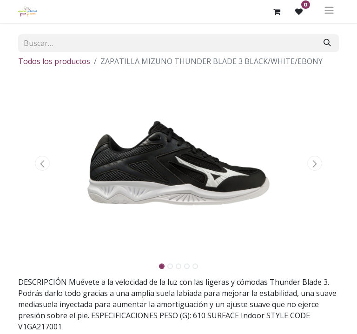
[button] (42, 163)
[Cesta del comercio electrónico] (276, 11)
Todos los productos (54, 61)
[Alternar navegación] (329, 11)
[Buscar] (327, 43)
